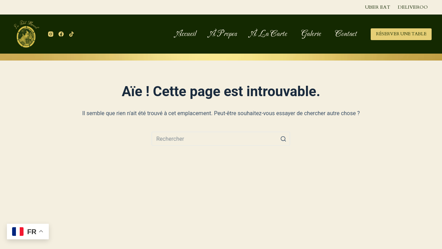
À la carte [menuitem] (269, 34)
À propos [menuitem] (223, 34)
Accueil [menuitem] (186, 34)
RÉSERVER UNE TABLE (401, 34)
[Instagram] (50, 34)
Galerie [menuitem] (311, 34)
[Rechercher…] (221, 139)
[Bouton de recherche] (283, 139)
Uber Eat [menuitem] (377, 7)
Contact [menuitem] (346, 34)
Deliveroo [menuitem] (413, 7)
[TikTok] (71, 34)
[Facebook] (61, 34)
